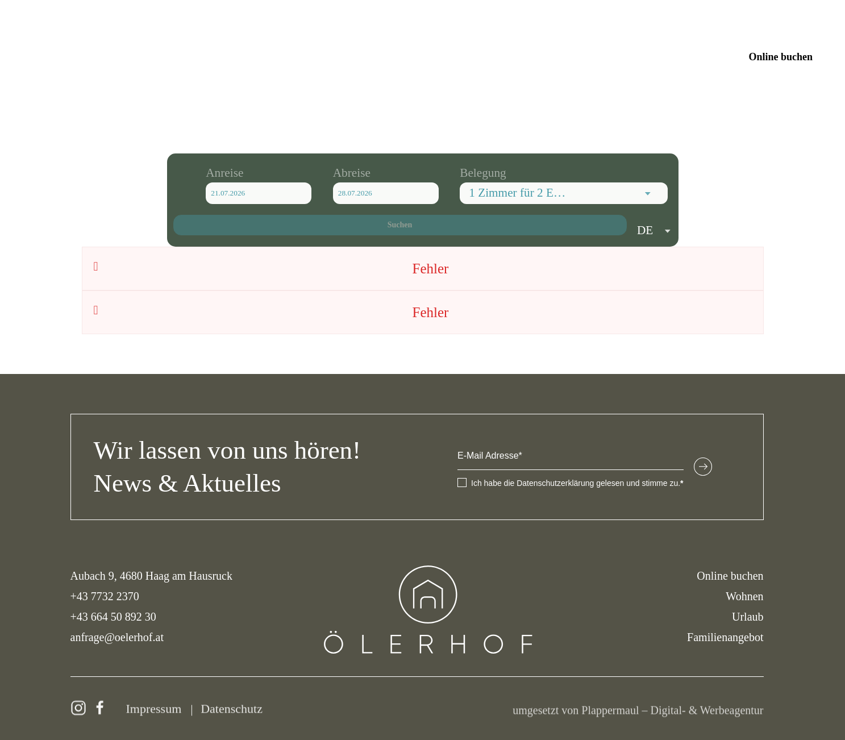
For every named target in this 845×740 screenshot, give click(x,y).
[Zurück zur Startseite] (422, 57)
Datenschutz (232, 711)
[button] (40, 57)
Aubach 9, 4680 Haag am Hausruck (151, 575)
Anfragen (702, 57)
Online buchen (780, 57)
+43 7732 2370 (104, 596)
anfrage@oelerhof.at (117, 637)
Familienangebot (725, 637)
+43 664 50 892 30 (113, 616)
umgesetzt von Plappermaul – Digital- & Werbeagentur (638, 712)
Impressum (154, 711)
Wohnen (744, 596)
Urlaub (748, 616)
